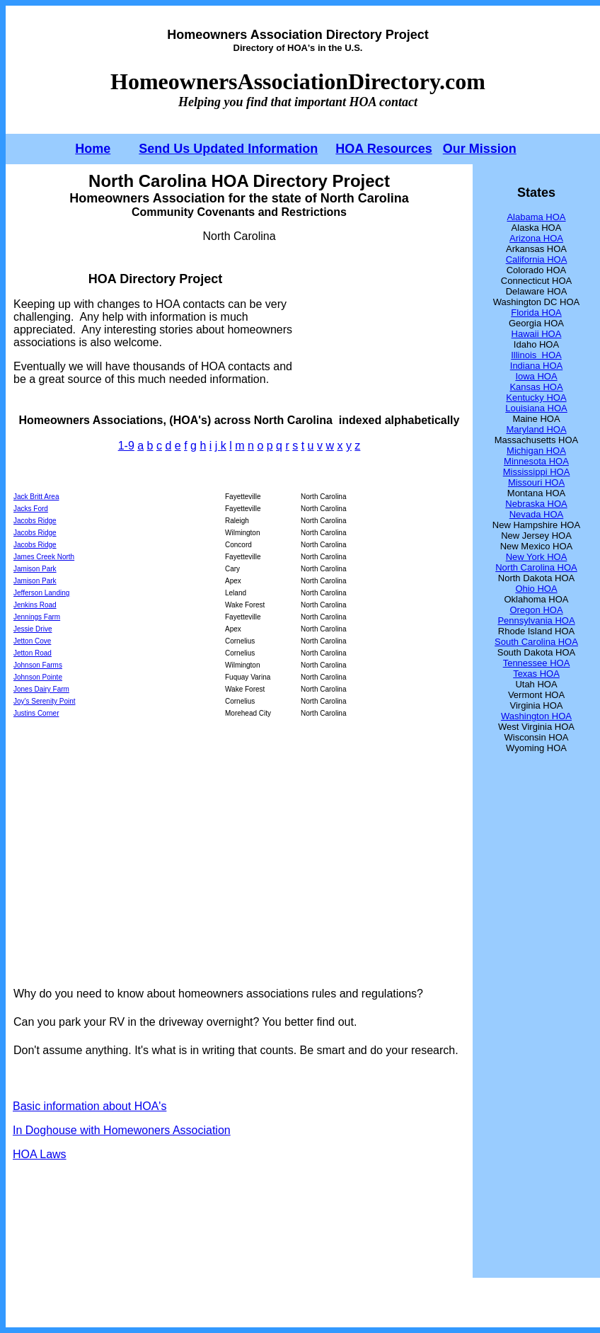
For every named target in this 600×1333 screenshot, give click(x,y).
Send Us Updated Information (228, 149)
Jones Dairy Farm (41, 689)
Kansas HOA (535, 387)
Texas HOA (536, 673)
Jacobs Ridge (35, 521)
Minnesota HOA (536, 461)
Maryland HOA (536, 429)
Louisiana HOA (536, 408)
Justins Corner (36, 713)
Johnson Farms (37, 665)
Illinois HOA (536, 355)
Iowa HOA (536, 376)
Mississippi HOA (536, 472)
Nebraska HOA (536, 503)
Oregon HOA (535, 610)
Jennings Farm (36, 617)
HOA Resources (383, 149)
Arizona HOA (536, 238)
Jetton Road (32, 653)
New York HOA (536, 556)
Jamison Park (35, 569)
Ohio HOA (536, 588)
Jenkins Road (35, 605)
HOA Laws (40, 1154)
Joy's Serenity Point (44, 701)
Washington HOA (536, 716)
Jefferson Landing (41, 593)
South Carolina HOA (536, 641)
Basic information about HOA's (89, 1106)
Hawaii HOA (537, 333)
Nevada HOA (536, 514)
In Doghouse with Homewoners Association (122, 1130)
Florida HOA (536, 312)
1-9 (126, 446)
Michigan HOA (536, 450)
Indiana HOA (536, 365)
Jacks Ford (30, 509)
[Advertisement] (382, 328)
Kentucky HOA (536, 397)
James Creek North (43, 557)
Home (92, 149)
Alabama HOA (536, 217)
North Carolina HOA (536, 567)
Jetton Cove (32, 641)
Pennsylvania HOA (536, 620)
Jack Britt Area (36, 496)
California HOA (536, 259)
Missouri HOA (536, 482)
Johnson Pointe (37, 677)
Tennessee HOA (536, 663)
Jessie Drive (32, 629)
